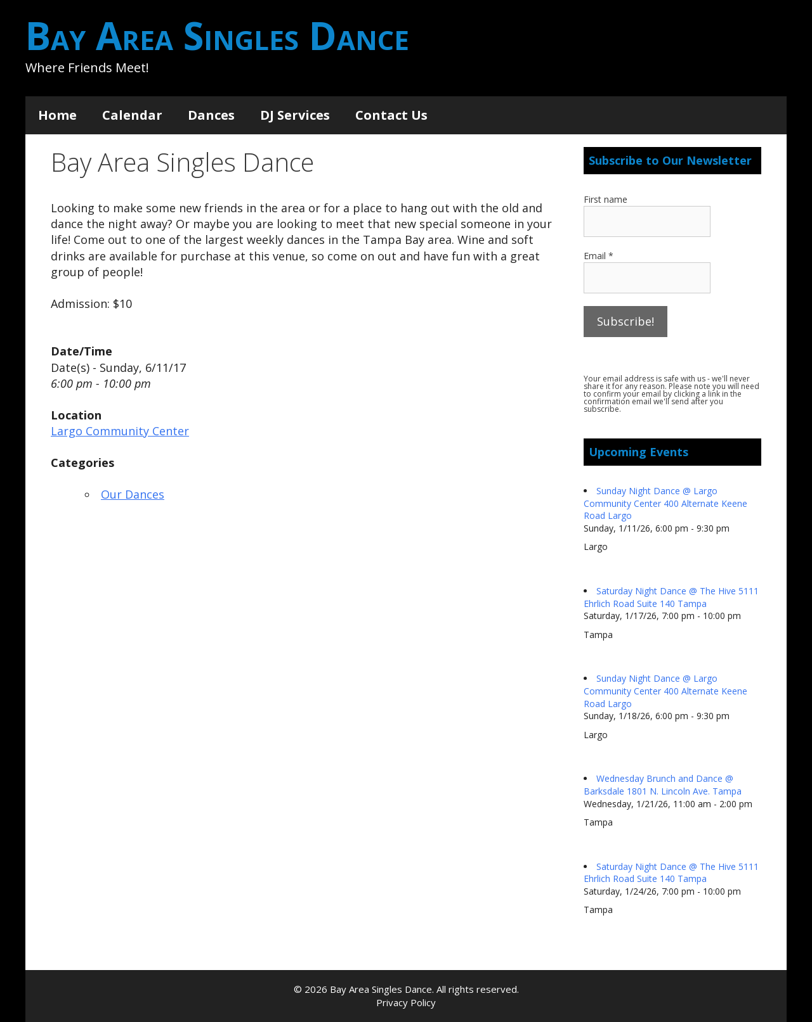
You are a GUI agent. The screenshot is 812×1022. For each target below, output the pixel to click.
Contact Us (391, 115)
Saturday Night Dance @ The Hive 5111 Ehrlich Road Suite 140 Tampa (671, 597)
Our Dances (132, 494)
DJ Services (295, 115)
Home (57, 115)
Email (598, 256)
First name (605, 199)
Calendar (132, 115)
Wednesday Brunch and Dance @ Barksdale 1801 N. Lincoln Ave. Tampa (663, 784)
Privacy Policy (406, 1002)
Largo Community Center (120, 430)
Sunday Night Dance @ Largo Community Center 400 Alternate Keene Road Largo (665, 503)
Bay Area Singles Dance (217, 35)
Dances (211, 115)
